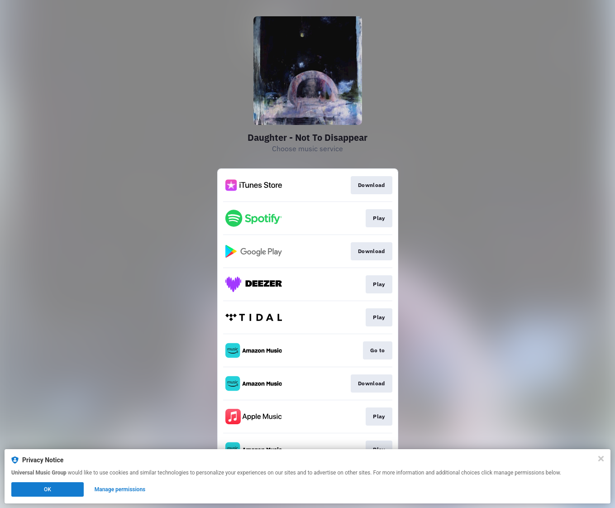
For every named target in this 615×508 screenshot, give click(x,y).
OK (47, 489)
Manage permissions (120, 489)
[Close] (601, 458)
